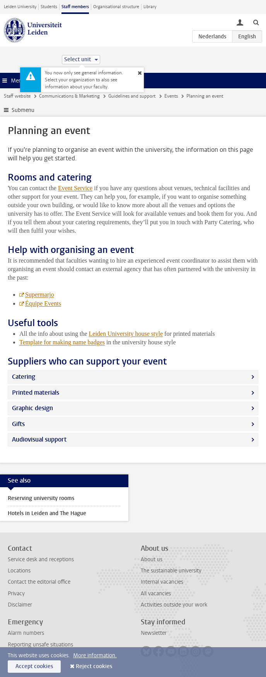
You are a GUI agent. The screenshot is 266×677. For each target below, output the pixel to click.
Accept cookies (34, 666)
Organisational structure (116, 7)
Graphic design (32, 408)
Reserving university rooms (41, 498)
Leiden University (20, 7)
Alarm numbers (26, 633)
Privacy (16, 593)
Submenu (23, 110)
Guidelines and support (131, 96)
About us (151, 559)
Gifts (18, 424)
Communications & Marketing (69, 96)
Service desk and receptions (41, 559)
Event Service (75, 188)
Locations (19, 570)
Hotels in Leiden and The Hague (47, 513)
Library (149, 7)
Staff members (75, 7)
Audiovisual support (39, 439)
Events (171, 96)
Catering (23, 377)
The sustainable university (171, 570)
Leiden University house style (126, 333)
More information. (95, 655)
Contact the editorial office (39, 582)
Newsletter (154, 633)
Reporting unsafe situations (40, 644)
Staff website (17, 96)
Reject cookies (94, 666)
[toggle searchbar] (256, 22)
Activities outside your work (174, 604)
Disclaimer (20, 604)
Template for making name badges (62, 342)
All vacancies (156, 593)
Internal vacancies (162, 582)
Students (49, 7)
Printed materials (35, 392)
